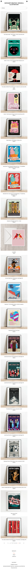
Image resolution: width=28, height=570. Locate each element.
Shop (14, 553)
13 (19, 543)
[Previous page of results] (4, 543)
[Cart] (26, 1)
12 (18, 543)
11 (16, 543)
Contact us (14, 556)
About (14, 554)
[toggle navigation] (1, 1)
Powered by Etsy (14, 567)
